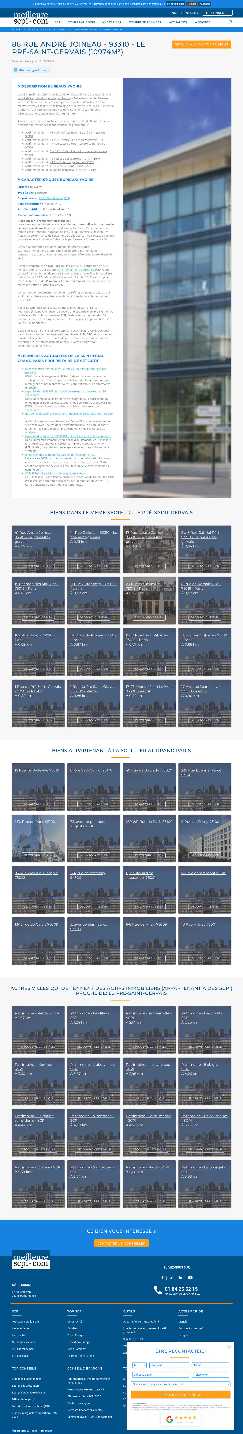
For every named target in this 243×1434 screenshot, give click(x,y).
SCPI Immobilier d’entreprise (76, 269)
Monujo (183, 1321)
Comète (72, 1328)
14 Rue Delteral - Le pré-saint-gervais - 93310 (78, 140)
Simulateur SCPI (133, 1339)
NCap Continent (76, 1349)
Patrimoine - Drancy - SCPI (38, 1167)
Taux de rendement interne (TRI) (31, 1406)
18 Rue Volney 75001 (198, 924)
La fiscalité (18, 1335)
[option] (177, 288)
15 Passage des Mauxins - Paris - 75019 (75, 158)
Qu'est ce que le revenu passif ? (85, 1389)
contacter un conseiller (121, 1243)
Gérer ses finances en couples (85, 1410)
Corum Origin (75, 1321)
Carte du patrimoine (135, 1352)
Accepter (204, 3)
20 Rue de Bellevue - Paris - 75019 (71, 166)
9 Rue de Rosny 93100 (200, 822)
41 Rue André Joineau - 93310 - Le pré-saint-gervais (35, 537)
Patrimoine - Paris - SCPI (147, 1167)
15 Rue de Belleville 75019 (37, 770)
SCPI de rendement (23, 1349)
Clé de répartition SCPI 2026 (84, 1396)
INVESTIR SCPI (111, 22)
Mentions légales (21, 1430)
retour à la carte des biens (201, 44)
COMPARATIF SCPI (81, 22)
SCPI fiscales (20, 1356)
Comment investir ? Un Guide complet (89, 1417)
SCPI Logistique (132, 1406)
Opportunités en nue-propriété (141, 1321)
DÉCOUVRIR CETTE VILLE (38, 1046)
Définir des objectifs (24, 1399)
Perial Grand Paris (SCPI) (54, 198)
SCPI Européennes (134, 1379)
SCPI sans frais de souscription (141, 1385)
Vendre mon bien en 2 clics (139, 1346)
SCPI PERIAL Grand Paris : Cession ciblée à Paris (55, 473)
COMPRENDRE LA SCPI (146, 22)
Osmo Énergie (75, 1335)
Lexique (183, 1335)
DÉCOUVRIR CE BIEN (38, 566)
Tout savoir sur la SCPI (25, 1321)
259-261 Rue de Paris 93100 (149, 822)
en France (64, 98)
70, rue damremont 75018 (203, 873)
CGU (34, 1430)
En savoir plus (175, 4)
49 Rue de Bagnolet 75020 (149, 770)
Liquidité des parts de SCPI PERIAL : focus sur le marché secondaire (68, 436)
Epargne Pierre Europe (80, 1356)
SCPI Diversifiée (132, 1399)
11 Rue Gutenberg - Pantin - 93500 (72, 162)
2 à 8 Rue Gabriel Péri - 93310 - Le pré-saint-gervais (201, 537)
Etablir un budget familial (27, 1379)
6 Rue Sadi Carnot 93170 (91, 770)
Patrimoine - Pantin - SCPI (38, 1013)
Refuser (191, 3)
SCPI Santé (129, 1392)
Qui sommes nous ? (23, 1342)
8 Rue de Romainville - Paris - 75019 (73, 170)
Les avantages (20, 1328)
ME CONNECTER (218, 13)
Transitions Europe (78, 1342)
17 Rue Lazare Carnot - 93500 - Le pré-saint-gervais (145, 537)
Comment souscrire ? (191, 1328)
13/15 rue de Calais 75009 (36, 924)
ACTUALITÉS (178, 22)
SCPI (58, 22)
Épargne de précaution (25, 1385)
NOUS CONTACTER (185, 13)
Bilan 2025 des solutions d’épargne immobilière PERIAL (60, 455)
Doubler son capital (79, 1403)
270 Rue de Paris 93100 (35, 822)
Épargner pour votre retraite (28, 1392)
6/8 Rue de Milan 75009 (146, 924)
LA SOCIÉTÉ (202, 22)
